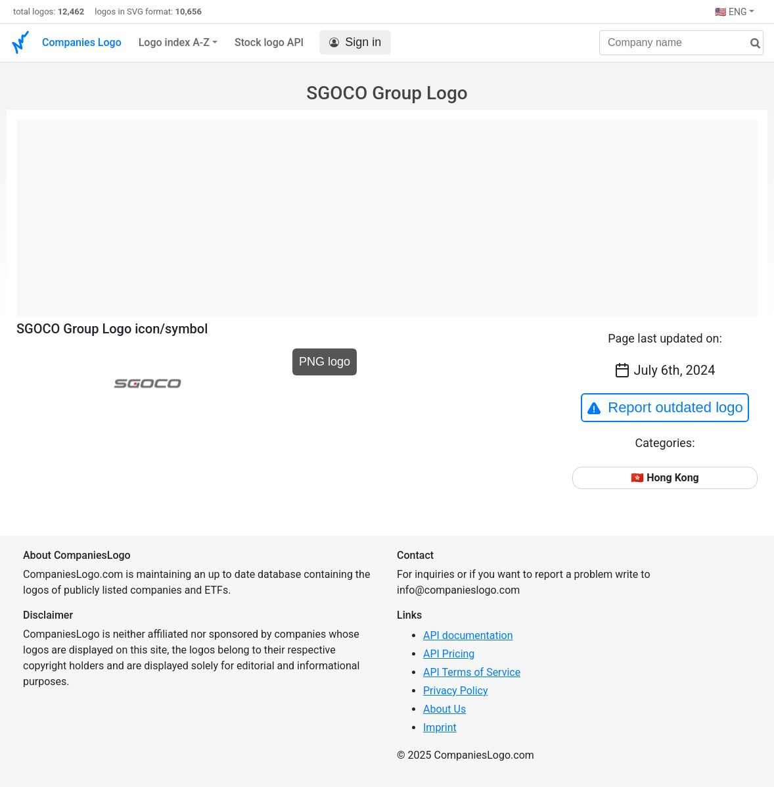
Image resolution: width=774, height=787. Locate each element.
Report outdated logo (665, 407)
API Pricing (448, 654)
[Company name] (681, 42)
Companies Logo (82, 42)
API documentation (468, 635)
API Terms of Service (471, 672)
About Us (444, 709)
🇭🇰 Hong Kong (665, 477)
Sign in (355, 42)
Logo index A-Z (174, 42)
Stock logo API (269, 42)
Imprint (440, 727)
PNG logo (324, 361)
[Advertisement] (387, 212)
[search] (750, 44)
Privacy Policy (455, 690)
